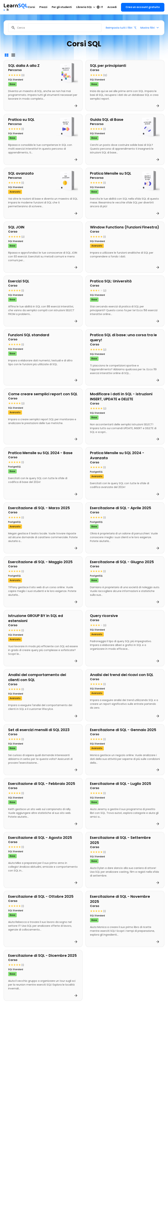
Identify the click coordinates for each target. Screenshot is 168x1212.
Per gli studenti (62, 7)
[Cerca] (54, 27)
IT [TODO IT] (99, 7)
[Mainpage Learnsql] (16, 5)
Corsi (31, 7)
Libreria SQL (86, 7)
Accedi (112, 7)
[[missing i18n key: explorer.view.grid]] (6, 55)
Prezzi (43, 7)
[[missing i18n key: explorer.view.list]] (13, 55)
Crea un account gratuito (143, 7)
